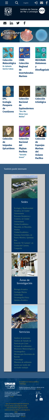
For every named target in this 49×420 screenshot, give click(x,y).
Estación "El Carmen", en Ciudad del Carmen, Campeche (23, 245)
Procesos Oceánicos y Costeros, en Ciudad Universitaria (22, 219)
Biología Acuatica (21, 289)
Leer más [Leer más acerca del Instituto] (39, 389)
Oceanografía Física (21, 297)
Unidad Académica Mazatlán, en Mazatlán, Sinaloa (23, 227)
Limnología (18, 295)
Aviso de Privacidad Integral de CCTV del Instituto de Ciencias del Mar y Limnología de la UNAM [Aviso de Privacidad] (17, 410)
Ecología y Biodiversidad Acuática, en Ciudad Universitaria (23, 211)
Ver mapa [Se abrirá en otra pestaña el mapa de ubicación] (12, 396)
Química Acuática (21, 300)
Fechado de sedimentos (22, 346)
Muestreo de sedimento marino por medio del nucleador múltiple (22, 365)
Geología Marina (20, 292)
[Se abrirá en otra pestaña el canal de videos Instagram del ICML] (37, 399)
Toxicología (18, 359)
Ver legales (22, 416)
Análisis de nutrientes (22, 338)
